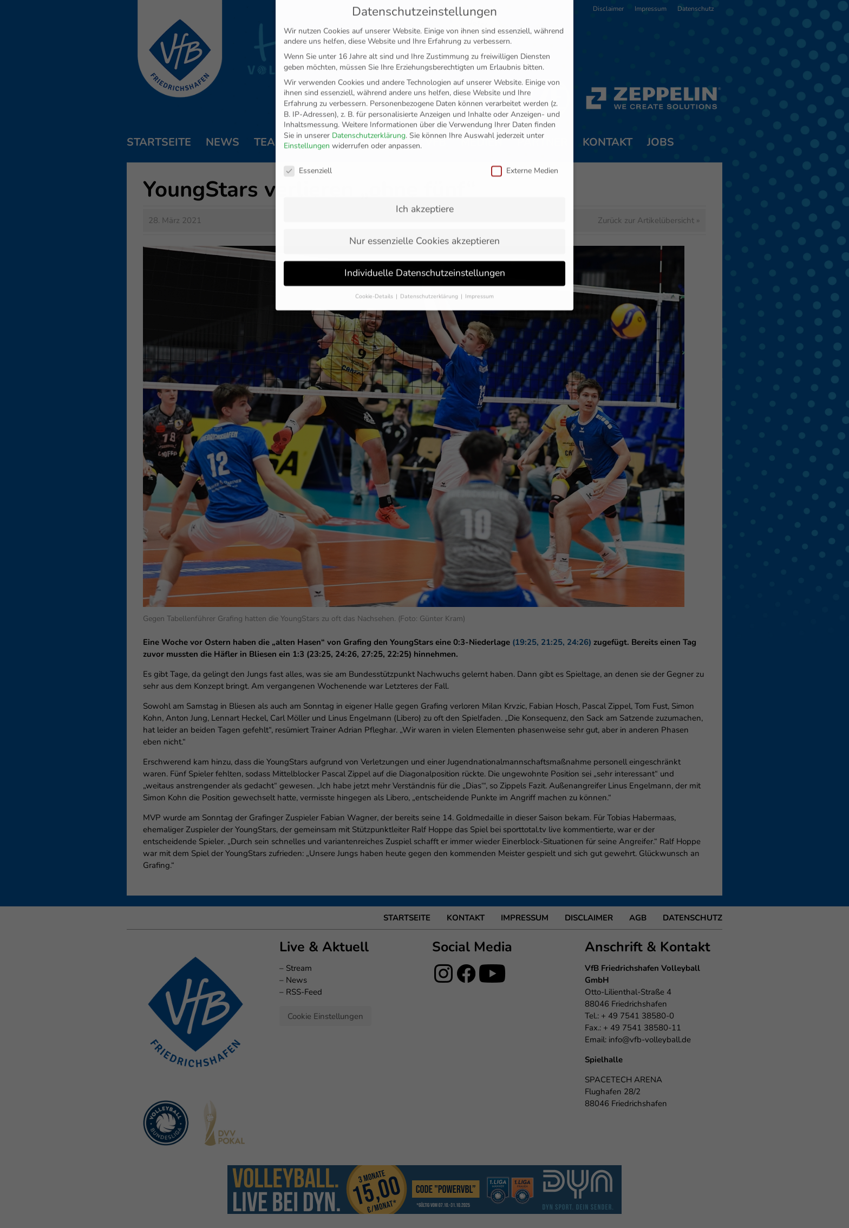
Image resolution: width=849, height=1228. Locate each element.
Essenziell (308, 67)
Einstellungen (307, 42)
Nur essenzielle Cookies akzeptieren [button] (424, 136)
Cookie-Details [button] (375, 192)
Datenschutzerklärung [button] (430, 192)
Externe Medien (524, 67)
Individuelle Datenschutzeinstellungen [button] (424, 168)
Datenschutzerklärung (369, 32)
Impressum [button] (479, 192)
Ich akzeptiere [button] (425, 105)
